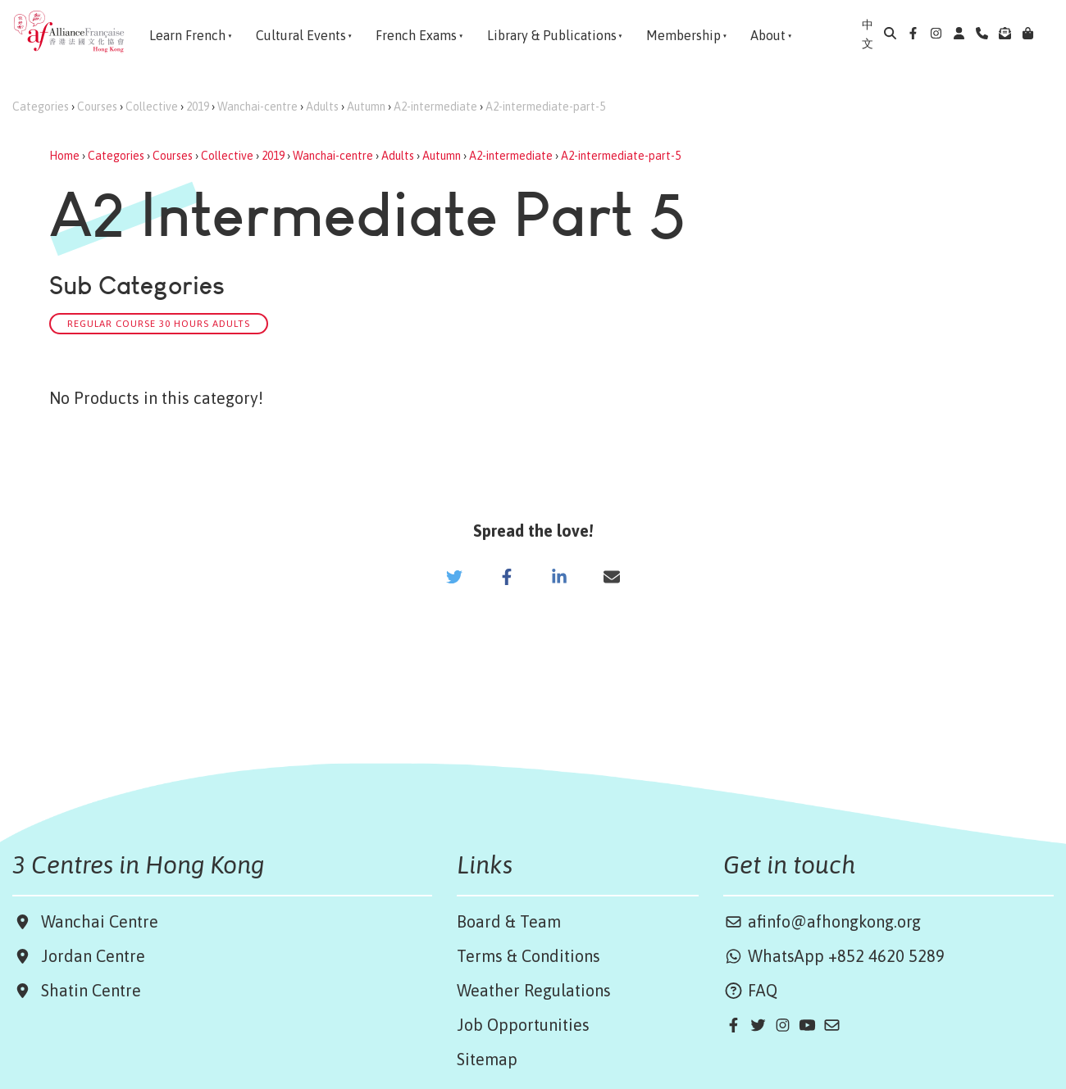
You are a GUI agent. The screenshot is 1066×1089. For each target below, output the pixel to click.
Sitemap (487, 1059)
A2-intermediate (435, 106)
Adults (322, 106)
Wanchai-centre (257, 106)
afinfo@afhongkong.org (822, 921)
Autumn (366, 106)
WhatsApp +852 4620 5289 (834, 955)
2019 (197, 106)
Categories (40, 106)
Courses (97, 106)
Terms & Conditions (528, 955)
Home (64, 155)
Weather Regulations (534, 990)
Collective (151, 106)
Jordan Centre (89, 955)
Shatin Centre (87, 990)
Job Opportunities (523, 1024)
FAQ (750, 990)
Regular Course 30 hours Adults (158, 323)
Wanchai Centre (102, 921)
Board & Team (509, 921)
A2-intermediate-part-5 (545, 106)
